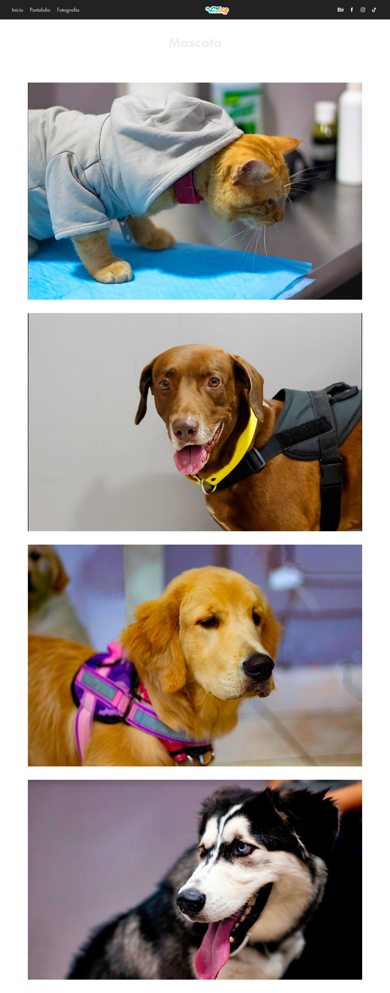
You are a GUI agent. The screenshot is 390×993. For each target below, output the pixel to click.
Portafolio (40, 9)
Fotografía (68, 9)
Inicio (17, 9)
